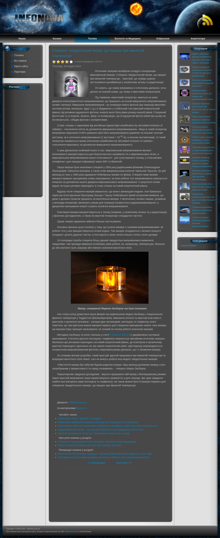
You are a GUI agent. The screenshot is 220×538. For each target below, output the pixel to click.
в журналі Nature (119, 334)
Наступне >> (123, 462)
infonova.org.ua (71, 531)
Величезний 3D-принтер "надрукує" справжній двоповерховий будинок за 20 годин (105, 453)
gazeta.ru (82, 408)
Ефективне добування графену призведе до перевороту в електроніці (98, 422)
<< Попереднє (97, 462)
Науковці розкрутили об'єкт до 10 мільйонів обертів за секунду (94, 433)
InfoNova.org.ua (77, 402)
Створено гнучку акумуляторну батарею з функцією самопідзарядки (97, 441)
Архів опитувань (188, 245)
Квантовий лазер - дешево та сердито (79, 418)
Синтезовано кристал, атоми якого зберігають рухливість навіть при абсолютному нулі (107, 425)
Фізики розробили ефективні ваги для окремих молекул (90, 445)
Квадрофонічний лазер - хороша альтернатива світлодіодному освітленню (100, 429)
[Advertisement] (24, 142)
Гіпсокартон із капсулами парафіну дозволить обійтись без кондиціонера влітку (103, 457)
